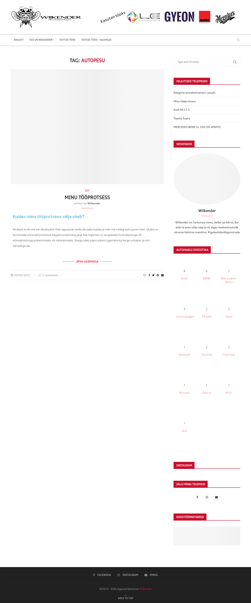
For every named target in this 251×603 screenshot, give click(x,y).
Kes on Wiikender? (41, 39)
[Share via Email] (162, 275)
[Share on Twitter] (153, 275)
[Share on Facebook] (149, 275)
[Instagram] (207, 497)
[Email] (216, 497)
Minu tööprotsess (87, 197)
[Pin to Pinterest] (158, 275)
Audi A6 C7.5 (182, 109)
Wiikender (94, 203)
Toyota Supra (182, 118)
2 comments (48, 275)
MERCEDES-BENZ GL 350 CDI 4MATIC (197, 127)
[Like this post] (144, 275)
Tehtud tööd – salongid (96, 39)
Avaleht (19, 39)
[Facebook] (197, 497)
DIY (87, 190)
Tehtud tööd (67, 39)
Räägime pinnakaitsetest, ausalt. (195, 92)
